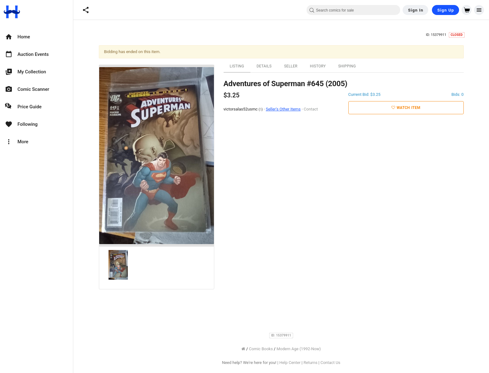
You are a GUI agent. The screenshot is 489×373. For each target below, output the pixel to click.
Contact (311, 109)
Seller (291, 66)
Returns (310, 362)
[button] (85, 9)
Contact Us (330, 362)
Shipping (347, 66)
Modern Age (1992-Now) (299, 348)
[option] (36, 37)
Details (264, 66)
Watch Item (405, 108)
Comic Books (261, 348)
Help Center (290, 362)
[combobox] (353, 10)
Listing (237, 66)
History (318, 66)
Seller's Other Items (283, 109)
